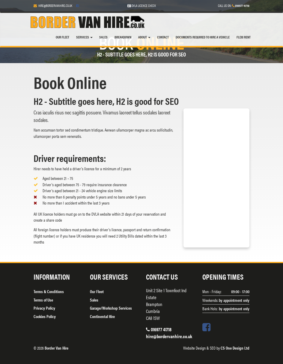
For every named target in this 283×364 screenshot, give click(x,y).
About (144, 37)
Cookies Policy (45, 316)
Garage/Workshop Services (111, 308)
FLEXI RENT (244, 37)
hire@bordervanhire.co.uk (55, 5)
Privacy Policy (44, 308)
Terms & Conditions (49, 291)
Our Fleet (62, 37)
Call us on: (233, 5)
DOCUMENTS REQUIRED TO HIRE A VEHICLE (203, 37)
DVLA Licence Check (141, 5)
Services (84, 37)
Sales (103, 37)
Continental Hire (102, 316)
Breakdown (123, 37)
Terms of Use (43, 300)
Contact (163, 37)
